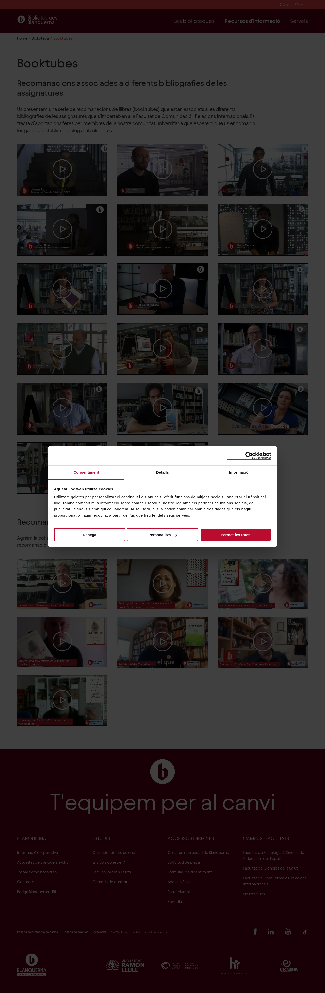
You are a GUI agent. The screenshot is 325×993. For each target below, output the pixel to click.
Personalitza (163, 534)
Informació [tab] (239, 472)
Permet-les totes (235, 534)
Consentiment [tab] (86, 472)
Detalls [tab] (162, 472)
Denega (89, 534)
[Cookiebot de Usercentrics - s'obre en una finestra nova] (249, 455)
